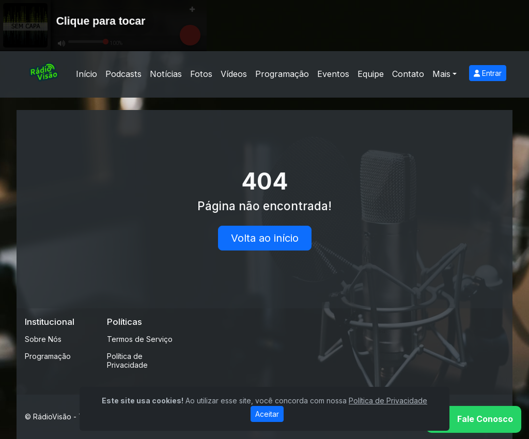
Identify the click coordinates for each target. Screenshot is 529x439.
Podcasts (123, 74)
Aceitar (267, 414)
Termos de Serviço (140, 339)
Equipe (370, 74)
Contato (408, 74)
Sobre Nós (43, 339)
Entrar (488, 73)
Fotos (201, 74)
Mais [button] (441, 74)
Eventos (333, 74)
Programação (282, 74)
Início (86, 74)
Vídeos (234, 74)
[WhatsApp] (473, 419)
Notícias (166, 74)
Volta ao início (265, 238)
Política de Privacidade (127, 360)
